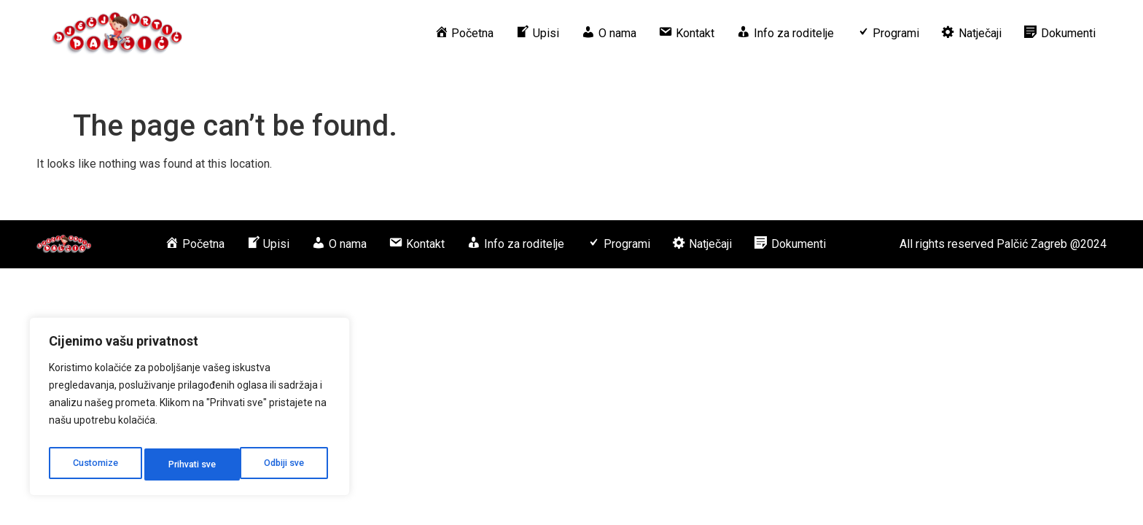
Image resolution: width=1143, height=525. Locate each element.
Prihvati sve (283, 464)
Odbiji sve (187, 464)
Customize (94, 464)
